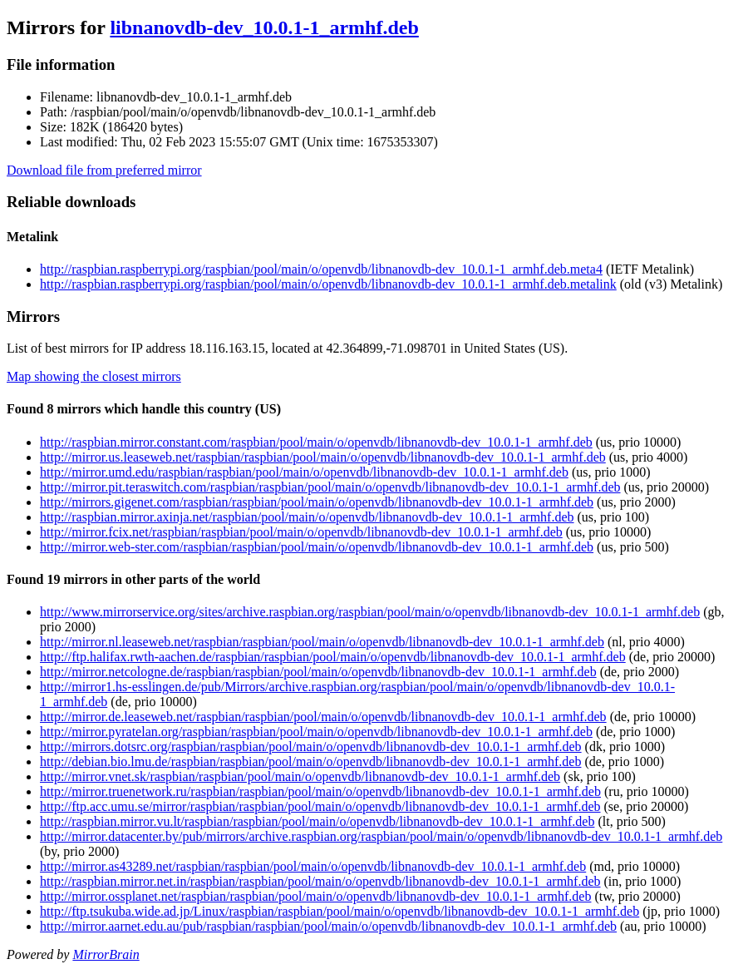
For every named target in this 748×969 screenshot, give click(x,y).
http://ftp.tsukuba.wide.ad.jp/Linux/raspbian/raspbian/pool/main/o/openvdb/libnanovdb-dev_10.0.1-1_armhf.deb (339, 911)
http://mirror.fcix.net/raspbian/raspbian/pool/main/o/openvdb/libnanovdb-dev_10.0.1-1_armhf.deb (301, 532)
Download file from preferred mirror (104, 170)
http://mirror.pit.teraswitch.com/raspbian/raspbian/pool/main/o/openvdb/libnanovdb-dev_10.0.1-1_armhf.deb (330, 487)
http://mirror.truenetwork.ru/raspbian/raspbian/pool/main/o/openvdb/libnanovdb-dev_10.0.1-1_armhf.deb (320, 791)
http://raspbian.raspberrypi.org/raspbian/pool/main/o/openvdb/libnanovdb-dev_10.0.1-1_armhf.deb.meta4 (321, 269)
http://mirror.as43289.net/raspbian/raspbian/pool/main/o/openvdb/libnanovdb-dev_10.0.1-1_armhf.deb (313, 866)
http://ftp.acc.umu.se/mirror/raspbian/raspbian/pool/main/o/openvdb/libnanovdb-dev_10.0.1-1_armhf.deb (320, 806)
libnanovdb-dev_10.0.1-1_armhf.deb (264, 27)
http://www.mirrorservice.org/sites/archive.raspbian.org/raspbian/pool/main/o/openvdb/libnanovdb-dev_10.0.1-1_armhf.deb (370, 612)
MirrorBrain (105, 954)
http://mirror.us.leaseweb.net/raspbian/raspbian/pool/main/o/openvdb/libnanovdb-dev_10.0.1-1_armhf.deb (323, 457)
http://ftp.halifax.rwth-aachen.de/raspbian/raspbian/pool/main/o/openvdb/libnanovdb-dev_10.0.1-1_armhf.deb (333, 657)
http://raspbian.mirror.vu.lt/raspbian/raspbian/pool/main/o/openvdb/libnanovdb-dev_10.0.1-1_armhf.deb (317, 821)
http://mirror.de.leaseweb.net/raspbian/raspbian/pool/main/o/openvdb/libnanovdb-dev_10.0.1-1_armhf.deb (323, 716)
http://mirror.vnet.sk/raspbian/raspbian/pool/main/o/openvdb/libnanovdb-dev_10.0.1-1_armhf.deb (300, 776)
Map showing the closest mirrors (94, 376)
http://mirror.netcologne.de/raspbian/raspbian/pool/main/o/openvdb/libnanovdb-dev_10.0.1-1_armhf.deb (318, 672)
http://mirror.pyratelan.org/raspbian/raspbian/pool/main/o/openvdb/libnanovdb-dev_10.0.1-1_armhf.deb (316, 731)
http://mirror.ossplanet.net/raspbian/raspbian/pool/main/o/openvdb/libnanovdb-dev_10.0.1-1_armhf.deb (315, 896)
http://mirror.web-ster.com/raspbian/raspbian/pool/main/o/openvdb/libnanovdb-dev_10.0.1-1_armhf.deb (316, 547)
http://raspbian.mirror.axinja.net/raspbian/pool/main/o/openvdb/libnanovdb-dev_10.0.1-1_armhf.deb (307, 517)
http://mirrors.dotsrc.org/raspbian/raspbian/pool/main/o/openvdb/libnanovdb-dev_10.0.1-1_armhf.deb (311, 746)
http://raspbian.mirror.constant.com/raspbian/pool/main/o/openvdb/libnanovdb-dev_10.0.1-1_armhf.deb (316, 442)
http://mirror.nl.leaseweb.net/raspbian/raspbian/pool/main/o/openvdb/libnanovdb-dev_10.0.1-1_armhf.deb (322, 642)
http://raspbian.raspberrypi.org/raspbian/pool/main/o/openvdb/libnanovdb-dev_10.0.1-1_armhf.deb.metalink (328, 284)
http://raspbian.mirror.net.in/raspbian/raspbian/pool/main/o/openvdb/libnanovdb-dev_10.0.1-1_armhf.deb (320, 881)
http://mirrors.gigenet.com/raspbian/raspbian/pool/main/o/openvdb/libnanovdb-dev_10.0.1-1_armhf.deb (316, 502)
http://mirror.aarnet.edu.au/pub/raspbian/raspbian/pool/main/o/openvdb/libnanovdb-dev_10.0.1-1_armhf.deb (328, 926)
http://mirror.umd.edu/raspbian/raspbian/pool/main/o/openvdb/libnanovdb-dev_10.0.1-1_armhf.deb (304, 472)
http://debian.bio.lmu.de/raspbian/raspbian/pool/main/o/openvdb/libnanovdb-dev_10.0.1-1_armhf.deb (310, 761)
